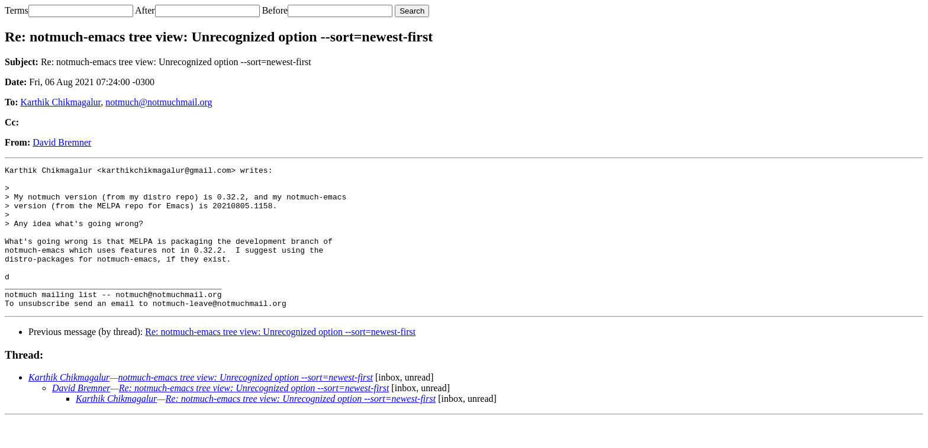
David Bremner (62, 142)
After (145, 10)
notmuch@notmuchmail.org (158, 102)
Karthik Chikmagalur (61, 102)
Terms (16, 10)
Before (275, 10)
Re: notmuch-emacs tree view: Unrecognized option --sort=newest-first (280, 360)
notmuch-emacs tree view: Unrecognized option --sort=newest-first (245, 406)
